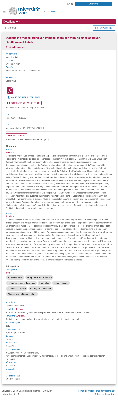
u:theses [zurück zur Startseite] (52, 11)
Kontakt (82, 391)
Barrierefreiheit (107, 391)
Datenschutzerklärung (105, 394)
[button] (70, 4)
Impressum (93, 391)
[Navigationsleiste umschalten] (4, 11)
